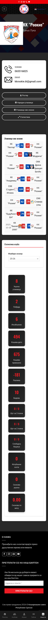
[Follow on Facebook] (19, 2)
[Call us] (26, 2)
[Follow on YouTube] (29, 2)
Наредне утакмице (24, 102)
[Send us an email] (24, 2)
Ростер (24, 95)
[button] (4, 9)
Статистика (24, 117)
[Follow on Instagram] (21, 2)
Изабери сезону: (15, 254)
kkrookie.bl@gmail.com (28, 81)
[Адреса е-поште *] (24, 583)
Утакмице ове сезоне (24, 110)
